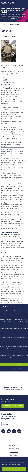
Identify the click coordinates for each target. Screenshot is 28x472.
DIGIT (5, 80)
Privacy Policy (14, 448)
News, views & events (14, 14)
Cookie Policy (18, 464)
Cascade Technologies (16, 147)
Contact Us (14, 455)
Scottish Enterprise (10, 138)
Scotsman (6, 78)
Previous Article (8, 387)
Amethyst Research (7, 149)
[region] (14, 464)
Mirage (12, 132)
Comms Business (8, 82)
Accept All (14, 469)
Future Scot (7, 84)
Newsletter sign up (12, 406)
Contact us (9, 424)
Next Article (18, 387)
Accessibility (14, 452)
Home (3, 14)
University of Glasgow (8, 151)
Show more (13, 313)
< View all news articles (10, 24)
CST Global (5, 88)
